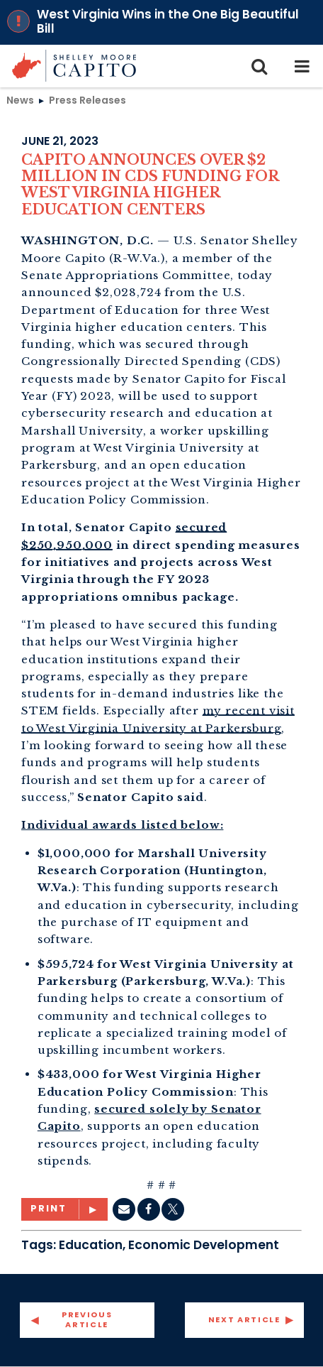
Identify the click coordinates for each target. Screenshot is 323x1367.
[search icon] (259, 66)
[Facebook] (148, 1209)
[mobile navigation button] (301, 66)
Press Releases (87, 100)
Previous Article (87, 1319)
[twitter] (173, 1209)
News (20, 100)
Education (91, 1244)
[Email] (124, 1209)
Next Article (244, 1319)
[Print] (64, 1209)
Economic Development (203, 1244)
